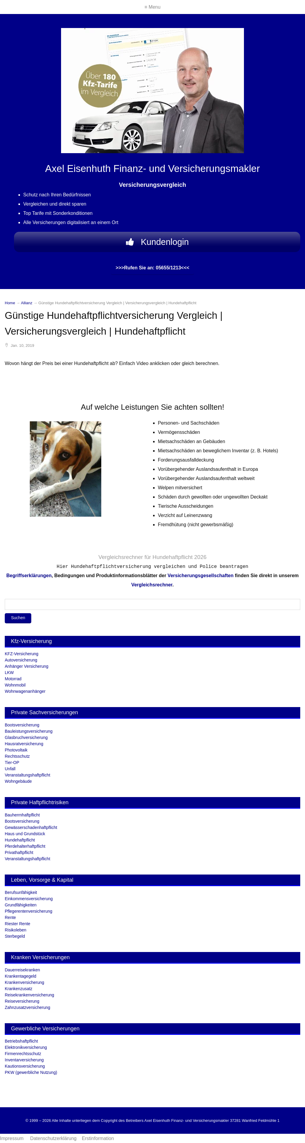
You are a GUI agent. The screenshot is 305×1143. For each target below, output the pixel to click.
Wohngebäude (18, 781)
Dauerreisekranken (22, 969)
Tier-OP (12, 762)
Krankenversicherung (24, 982)
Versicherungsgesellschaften (201, 575)
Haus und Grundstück (25, 833)
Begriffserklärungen (29, 575)
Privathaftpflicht (19, 852)
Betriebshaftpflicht (21, 1041)
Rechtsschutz (17, 756)
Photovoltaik (16, 750)
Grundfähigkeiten (21, 905)
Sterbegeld (15, 936)
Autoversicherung (21, 660)
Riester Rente (17, 923)
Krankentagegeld (20, 976)
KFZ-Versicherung (21, 653)
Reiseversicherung (22, 1001)
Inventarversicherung (24, 1059)
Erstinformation (98, 1138)
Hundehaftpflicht (20, 840)
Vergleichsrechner (120, 557)
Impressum (12, 1138)
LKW (9, 672)
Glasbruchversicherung (26, 737)
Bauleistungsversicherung (28, 731)
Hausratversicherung (24, 743)
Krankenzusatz (18, 988)
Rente (10, 917)
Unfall (10, 768)
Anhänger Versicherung (26, 666)
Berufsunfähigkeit (21, 892)
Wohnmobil (15, 685)
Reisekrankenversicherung (29, 995)
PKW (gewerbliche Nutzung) (31, 1072)
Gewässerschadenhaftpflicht (31, 827)
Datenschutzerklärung (53, 1138)
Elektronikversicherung (26, 1047)
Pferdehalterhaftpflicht (25, 846)
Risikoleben (15, 930)
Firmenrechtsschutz (23, 1053)
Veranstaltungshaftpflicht (27, 775)
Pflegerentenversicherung (28, 911)
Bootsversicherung (22, 725)
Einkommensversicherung (29, 898)
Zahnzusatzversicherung (27, 1007)
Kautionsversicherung (25, 1066)
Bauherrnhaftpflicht (22, 815)
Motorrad (13, 678)
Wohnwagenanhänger (25, 691)
